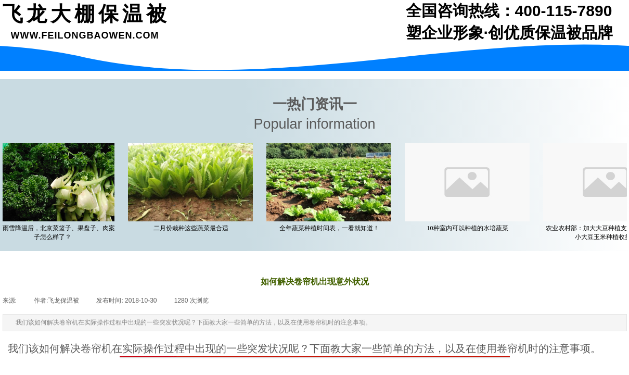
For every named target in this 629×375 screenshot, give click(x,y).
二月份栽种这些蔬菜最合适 (192, 228)
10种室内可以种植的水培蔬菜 (468, 228)
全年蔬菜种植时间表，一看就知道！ (330, 228)
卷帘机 (96, 348)
